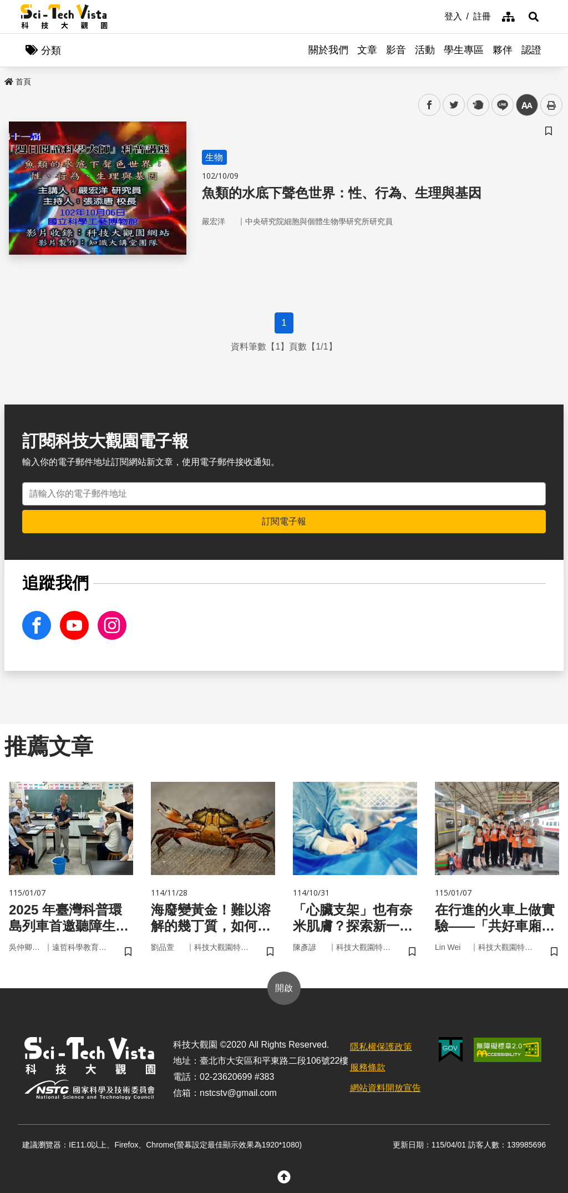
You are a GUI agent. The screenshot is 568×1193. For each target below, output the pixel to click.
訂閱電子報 (284, 521)
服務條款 (368, 1067)
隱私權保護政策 (381, 1047)
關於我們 (328, 49)
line (499, 105)
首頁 (17, 81)
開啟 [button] (284, 988)
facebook (429, 105)
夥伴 (503, 49)
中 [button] (527, 105)
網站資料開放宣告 (385, 1088)
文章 (367, 49)
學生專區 (464, 49)
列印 (551, 105)
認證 (531, 49)
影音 (396, 49)
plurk (477, 105)
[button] (533, 16)
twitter (454, 105)
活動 (425, 49)
